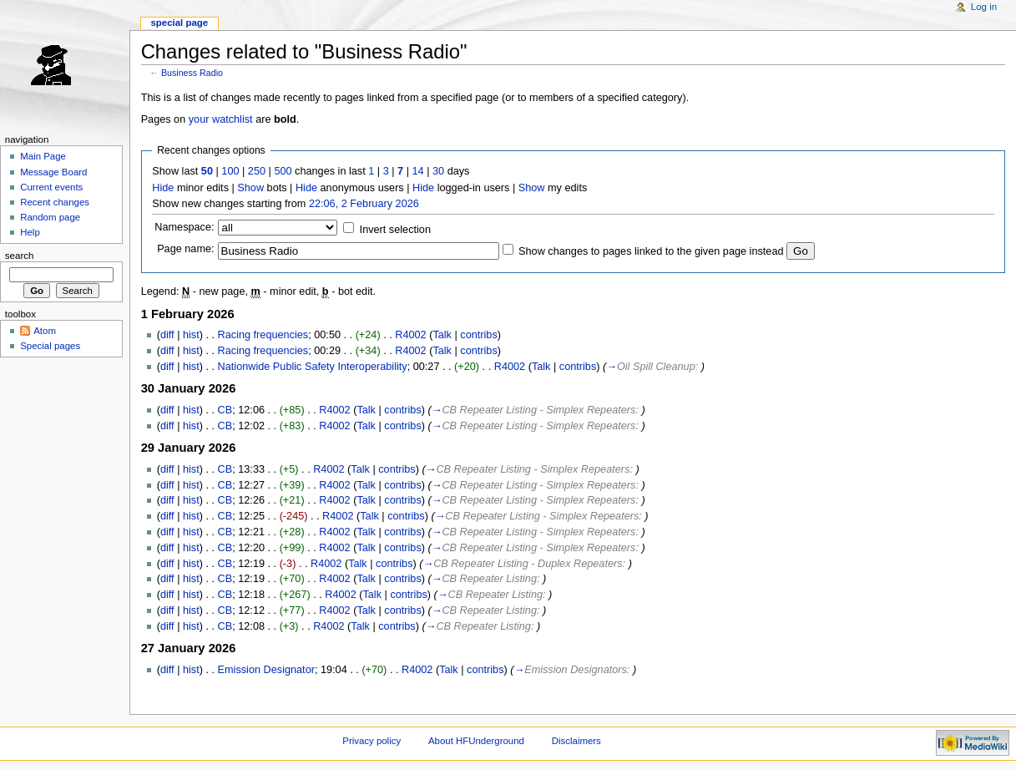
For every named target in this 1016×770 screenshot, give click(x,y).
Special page (179, 23)
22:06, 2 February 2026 (364, 204)
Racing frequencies (263, 335)
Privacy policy (371, 741)
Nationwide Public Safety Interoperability (312, 366)
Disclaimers (576, 741)
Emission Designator (266, 670)
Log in (984, 7)
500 (282, 171)
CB (225, 410)
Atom (44, 331)
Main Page (43, 156)
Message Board (53, 172)
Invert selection (395, 230)
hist (191, 335)
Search (19, 256)
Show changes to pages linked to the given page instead (650, 251)
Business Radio (192, 73)
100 (230, 171)
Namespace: (184, 227)
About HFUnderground (476, 741)
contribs (478, 335)
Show (250, 188)
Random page (50, 217)
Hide (163, 188)
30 (438, 171)
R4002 (410, 335)
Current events (51, 187)
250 (256, 171)
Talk (442, 335)
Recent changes (54, 202)
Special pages (50, 346)
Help (30, 232)
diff (167, 335)
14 (418, 171)
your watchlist (221, 119)
